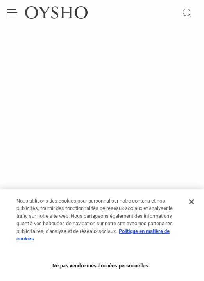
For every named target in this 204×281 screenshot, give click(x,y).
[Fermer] (191, 205)
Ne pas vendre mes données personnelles (100, 269)
